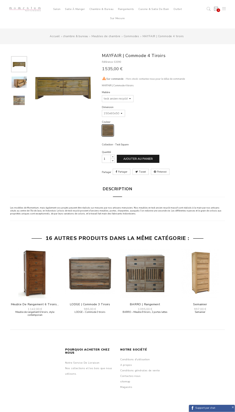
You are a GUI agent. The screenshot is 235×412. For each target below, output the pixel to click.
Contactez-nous (130, 376)
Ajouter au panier (138, 159)
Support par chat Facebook (205, 409)
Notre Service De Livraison (82, 363)
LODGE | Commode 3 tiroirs (90, 304)
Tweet (142, 172)
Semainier (200, 304)
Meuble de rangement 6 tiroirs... (35, 304)
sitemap (125, 381)
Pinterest (162, 172)
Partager (122, 172)
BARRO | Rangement (145, 304)
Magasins (126, 387)
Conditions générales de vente (140, 370)
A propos (126, 365)
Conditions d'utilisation (135, 359)
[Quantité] (106, 159)
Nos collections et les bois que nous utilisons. (88, 371)
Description (117, 189)
